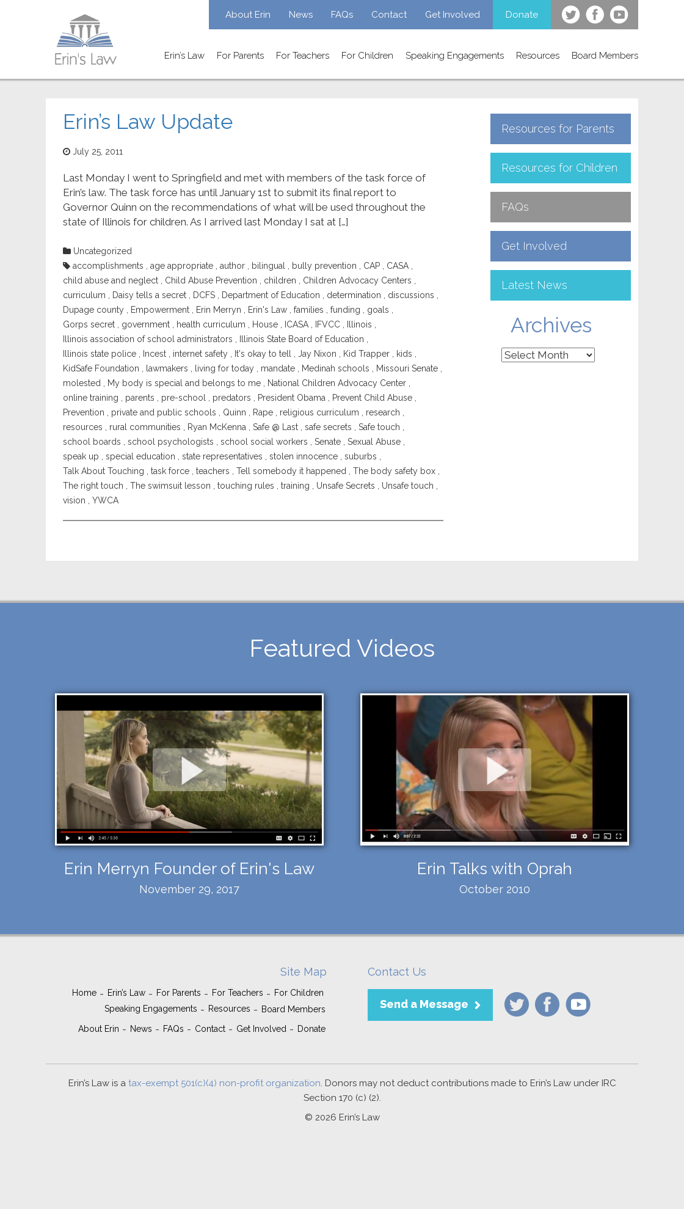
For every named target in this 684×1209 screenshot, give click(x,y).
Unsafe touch (408, 486)
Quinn (234, 412)
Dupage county (93, 310)
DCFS (204, 295)
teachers (213, 471)
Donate (522, 14)
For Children (367, 55)
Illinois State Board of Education (301, 339)
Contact (389, 14)
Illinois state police (99, 354)
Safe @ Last (275, 427)
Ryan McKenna (216, 427)
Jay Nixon (317, 354)
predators (232, 398)
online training (90, 398)
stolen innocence (303, 456)
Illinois (359, 324)
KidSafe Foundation (101, 368)
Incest (154, 354)
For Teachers (302, 55)
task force (170, 471)
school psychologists (171, 442)
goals (378, 310)
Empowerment (160, 310)
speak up (81, 456)
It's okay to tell (263, 354)
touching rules (245, 486)
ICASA (296, 324)
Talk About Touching (103, 471)
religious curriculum (319, 412)
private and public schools (163, 412)
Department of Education (271, 295)
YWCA (105, 500)
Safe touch (379, 427)
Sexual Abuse (374, 442)
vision (74, 500)
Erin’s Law (184, 55)
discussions (411, 295)
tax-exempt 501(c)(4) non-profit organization (224, 1083)
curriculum (84, 295)
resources (83, 427)
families (309, 310)
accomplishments (108, 266)
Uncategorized (102, 251)
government (146, 324)
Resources (537, 55)
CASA (398, 266)
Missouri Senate (407, 368)
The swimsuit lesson (170, 486)
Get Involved (452, 14)
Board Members (605, 55)
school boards (92, 442)
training (295, 486)
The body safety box (394, 471)
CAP (371, 266)
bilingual (268, 266)
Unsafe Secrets (345, 486)
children (280, 280)
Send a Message (424, 1004)
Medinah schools (335, 368)
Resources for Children (559, 167)
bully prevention (324, 266)
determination (354, 295)
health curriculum (211, 324)
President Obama (292, 398)
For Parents (240, 55)
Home (84, 993)
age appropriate (181, 266)
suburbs (360, 456)
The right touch (93, 486)
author (232, 266)
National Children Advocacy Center (336, 383)
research (383, 412)
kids (404, 354)
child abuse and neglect (110, 280)
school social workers (264, 442)
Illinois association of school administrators (148, 339)
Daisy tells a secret (149, 295)
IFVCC (327, 324)
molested (82, 383)
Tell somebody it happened (291, 471)
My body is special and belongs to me (184, 383)
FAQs (342, 14)
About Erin (248, 14)
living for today (224, 368)
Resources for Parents (557, 128)
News (301, 14)
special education (140, 456)
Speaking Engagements (455, 55)
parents (140, 398)
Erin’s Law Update (148, 121)
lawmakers (167, 368)
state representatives (222, 456)
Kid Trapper (366, 354)
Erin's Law (267, 310)
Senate (328, 442)
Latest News (534, 285)
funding (345, 310)
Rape (263, 412)
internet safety (200, 354)
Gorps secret (89, 324)
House (265, 324)
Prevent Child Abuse (372, 398)
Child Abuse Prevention (211, 280)
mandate (278, 368)
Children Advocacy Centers (357, 280)
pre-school (183, 398)
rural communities (145, 427)
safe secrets (328, 427)
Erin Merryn (218, 310)
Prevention (83, 412)
